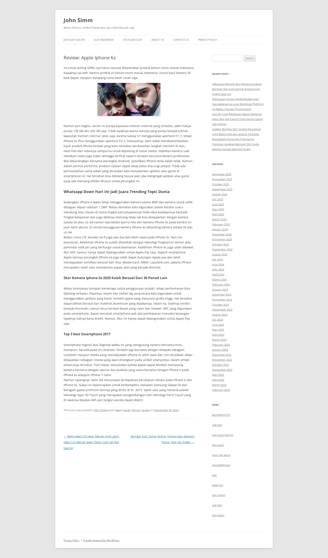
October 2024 (220, 244)
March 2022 (219, 385)
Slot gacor (218, 515)
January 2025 (220, 229)
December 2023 (221, 294)
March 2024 (219, 279)
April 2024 (218, 274)
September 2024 (222, 249)
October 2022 (220, 365)
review (145, 410)
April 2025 (218, 214)
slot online (218, 495)
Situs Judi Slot (132, 40)
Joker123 (217, 485)
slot (214, 475)
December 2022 (221, 355)
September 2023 (222, 309)
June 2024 (218, 264)
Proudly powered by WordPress (101, 540)
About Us (157, 40)
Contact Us (181, 40)
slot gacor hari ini (222, 435)
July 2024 (217, 259)
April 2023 (218, 335)
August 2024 (219, 254)
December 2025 (221, 174)
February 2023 (221, 345)
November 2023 (222, 299)
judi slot (217, 425)
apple (126, 410)
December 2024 (221, 234)
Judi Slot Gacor (74, 40)
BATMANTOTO (221, 415)
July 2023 (217, 320)
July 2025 (217, 199)
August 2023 (219, 314)
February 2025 (221, 224)
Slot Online (101, 410)
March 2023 (219, 340)
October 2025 (220, 184)
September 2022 (222, 370)
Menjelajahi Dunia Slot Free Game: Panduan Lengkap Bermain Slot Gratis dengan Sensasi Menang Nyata (235, 144)
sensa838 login (221, 465)
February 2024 (221, 284)
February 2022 (221, 390)
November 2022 (222, 360)
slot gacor (218, 445)
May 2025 (218, 209)
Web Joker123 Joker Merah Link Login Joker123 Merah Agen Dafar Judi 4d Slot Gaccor (91, 442)
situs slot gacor (221, 455)
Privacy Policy (207, 40)
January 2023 (220, 350)
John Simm (78, 20)
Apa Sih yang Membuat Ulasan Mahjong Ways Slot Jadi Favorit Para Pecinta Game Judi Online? (237, 119)
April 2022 (218, 380)
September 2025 (222, 189)
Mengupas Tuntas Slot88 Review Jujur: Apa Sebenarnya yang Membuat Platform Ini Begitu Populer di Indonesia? (238, 104)
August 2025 (219, 194)
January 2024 (220, 289)
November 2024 (222, 239)
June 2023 (218, 325)
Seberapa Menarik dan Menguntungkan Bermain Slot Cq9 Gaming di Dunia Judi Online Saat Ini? (237, 89)
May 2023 (218, 330)
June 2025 (218, 204)
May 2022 (218, 375)
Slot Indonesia (104, 40)
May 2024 (218, 269)
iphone (135, 410)
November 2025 (222, 179)
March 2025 (219, 219)
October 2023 (220, 304)
